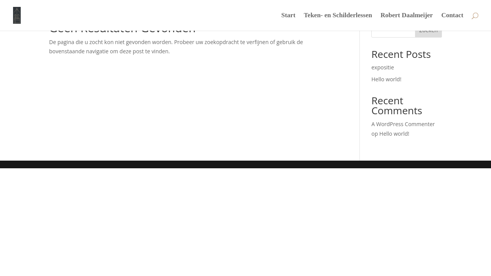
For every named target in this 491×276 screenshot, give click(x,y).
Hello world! (386, 79)
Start (288, 16)
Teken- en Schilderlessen (338, 16)
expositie (382, 67)
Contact (452, 16)
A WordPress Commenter (403, 124)
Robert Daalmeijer (407, 16)
